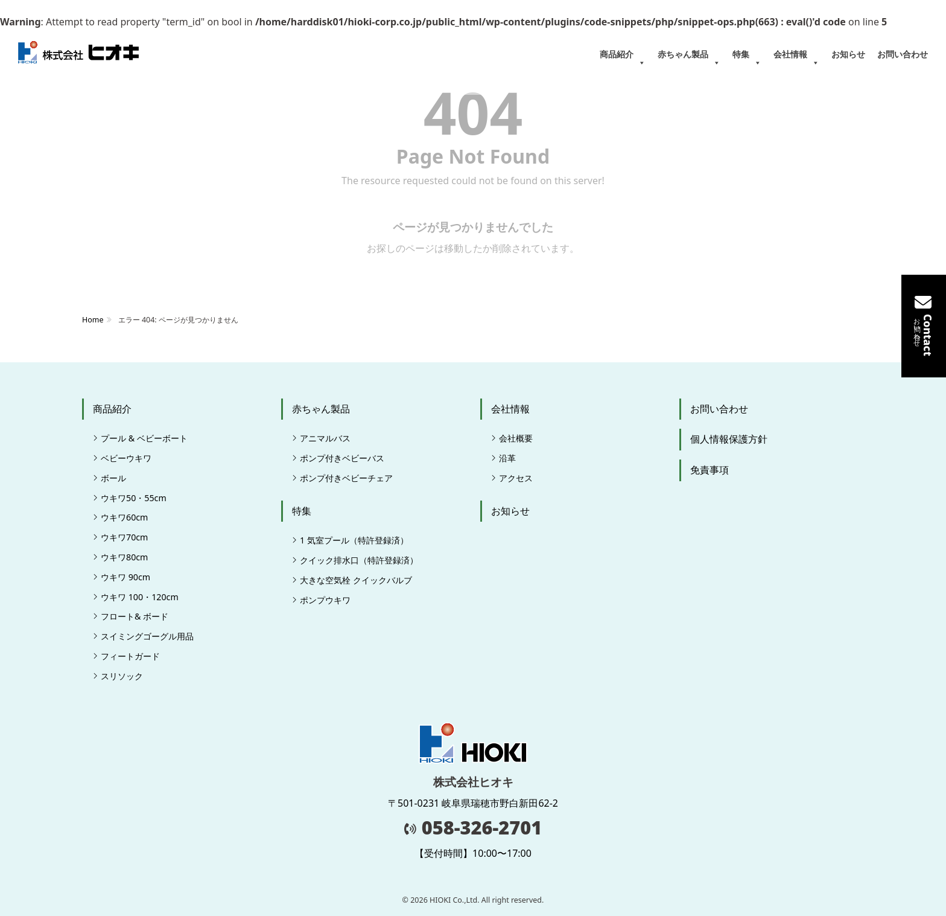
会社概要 (516, 438)
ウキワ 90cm (125, 577)
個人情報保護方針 (728, 439)
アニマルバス (325, 438)
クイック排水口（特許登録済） (359, 560)
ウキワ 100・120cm (140, 597)
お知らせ (848, 54)
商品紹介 (623, 58)
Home (92, 320)
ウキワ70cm (124, 537)
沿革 (507, 458)
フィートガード (130, 656)
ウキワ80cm (124, 557)
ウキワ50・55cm (134, 498)
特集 (746, 58)
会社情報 (796, 58)
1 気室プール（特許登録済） (354, 540)
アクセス (516, 478)
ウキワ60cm (124, 517)
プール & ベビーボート (144, 438)
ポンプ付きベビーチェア (346, 478)
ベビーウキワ (126, 458)
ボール (113, 478)
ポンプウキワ (325, 600)
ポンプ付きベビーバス (342, 458)
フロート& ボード (134, 616)
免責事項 (709, 469)
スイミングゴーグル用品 (147, 636)
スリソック (122, 676)
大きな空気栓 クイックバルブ (356, 580)
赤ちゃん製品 (689, 58)
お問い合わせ (902, 54)
